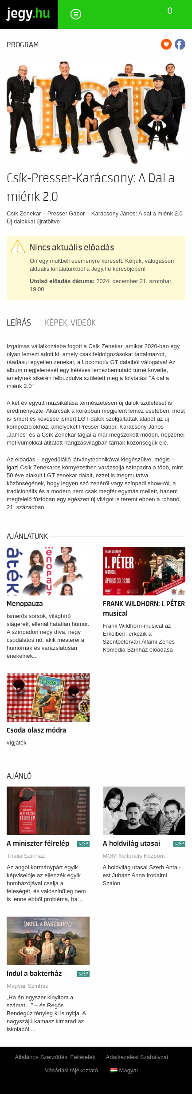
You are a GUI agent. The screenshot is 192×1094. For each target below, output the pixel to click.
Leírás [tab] (19, 323)
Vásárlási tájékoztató (71, 1070)
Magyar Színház (27, 986)
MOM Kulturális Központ (134, 855)
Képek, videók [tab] (70, 323)
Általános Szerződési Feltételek (55, 1057)
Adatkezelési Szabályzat (137, 1057)
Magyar (124, 1070)
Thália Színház (26, 855)
